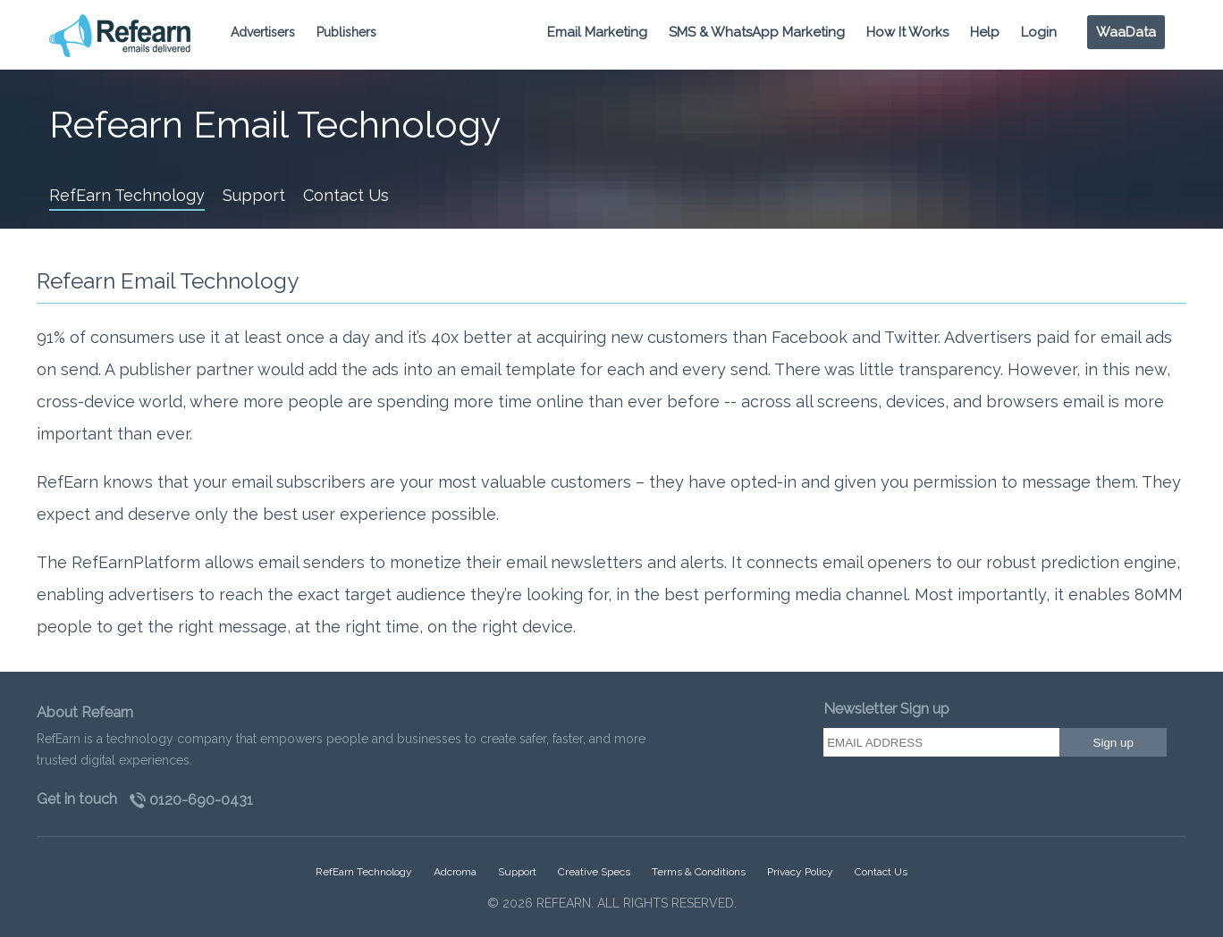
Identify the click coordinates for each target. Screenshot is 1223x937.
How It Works (907, 32)
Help (984, 32)
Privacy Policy (800, 872)
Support (254, 195)
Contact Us (346, 195)
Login (1039, 32)
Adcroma (455, 872)
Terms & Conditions (699, 872)
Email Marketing (597, 32)
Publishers (346, 32)
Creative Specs (594, 872)
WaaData (1126, 32)
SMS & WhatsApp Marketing (757, 32)
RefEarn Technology (127, 195)
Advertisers (263, 32)
